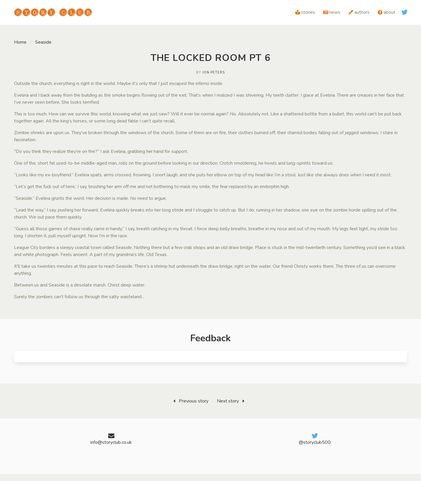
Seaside (43, 42)
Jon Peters (213, 72)
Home (20, 42)
